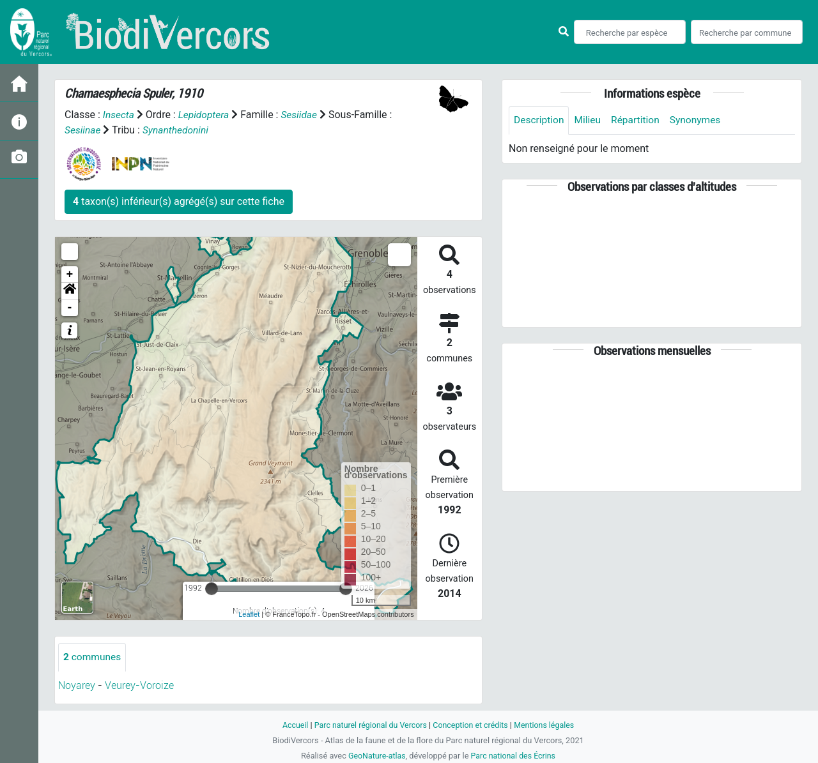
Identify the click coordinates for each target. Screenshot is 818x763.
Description (540, 120)
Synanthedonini (178, 130)
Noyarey (76, 685)
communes (93, 657)
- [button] (69, 307)
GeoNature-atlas (375, 755)
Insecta (119, 115)
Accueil (291, 725)
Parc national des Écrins (514, 755)
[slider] (211, 588)
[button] (69, 290)
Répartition (638, 120)
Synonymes (700, 120)
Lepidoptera (205, 115)
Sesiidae (302, 115)
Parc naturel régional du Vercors (369, 725)
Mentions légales (547, 725)
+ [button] (69, 274)
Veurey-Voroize (139, 685)
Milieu (589, 120)
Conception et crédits (471, 725)
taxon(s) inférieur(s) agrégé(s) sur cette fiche (178, 201)
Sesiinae (83, 130)
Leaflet (248, 614)
